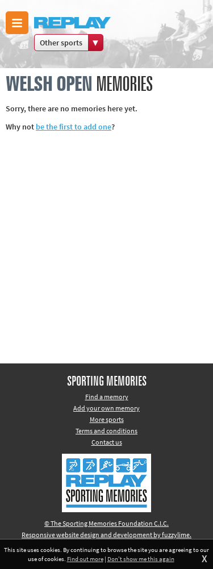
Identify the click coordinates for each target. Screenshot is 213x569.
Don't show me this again (140, 559)
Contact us (106, 442)
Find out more (85, 559)
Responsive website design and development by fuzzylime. (106, 534)
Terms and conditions (106, 430)
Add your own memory (106, 408)
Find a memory (106, 396)
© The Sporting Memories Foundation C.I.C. (106, 523)
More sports (107, 419)
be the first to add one (73, 127)
